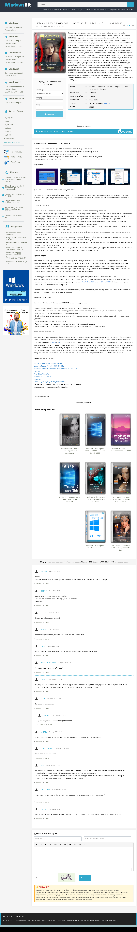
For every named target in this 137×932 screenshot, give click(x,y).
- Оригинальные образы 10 (14, 57)
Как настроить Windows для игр (16, 263)
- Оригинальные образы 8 (13, 73)
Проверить (49, 114)
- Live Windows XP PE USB (13, 92)
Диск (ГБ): (39, 105)
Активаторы (17, 156)
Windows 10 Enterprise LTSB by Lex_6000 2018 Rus (120, 547)
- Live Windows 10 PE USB (13, 62)
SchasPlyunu (46, 749)
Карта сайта (7, 916)
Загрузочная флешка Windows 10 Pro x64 (12, 201)
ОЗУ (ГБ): (39, 98)
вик (42, 765)
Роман (43, 629)
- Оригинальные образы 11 (14, 27)
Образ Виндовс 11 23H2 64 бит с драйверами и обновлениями (14, 187)
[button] (37, 844)
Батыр (43, 613)
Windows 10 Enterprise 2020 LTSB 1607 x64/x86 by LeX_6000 (95, 450)
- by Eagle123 (9, 138)
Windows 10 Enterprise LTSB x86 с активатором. (95, 546)
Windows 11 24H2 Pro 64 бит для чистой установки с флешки (15, 179)
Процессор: (40, 90)
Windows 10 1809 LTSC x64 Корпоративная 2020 (121, 449)
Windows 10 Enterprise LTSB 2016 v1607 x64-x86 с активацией (120, 499)
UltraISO (53, 342)
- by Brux (7, 128)
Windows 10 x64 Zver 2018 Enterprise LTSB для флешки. (69, 499)
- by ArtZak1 (8, 125)
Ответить (38, 584)
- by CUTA (7, 131)
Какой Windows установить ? (16, 243)
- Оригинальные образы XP (14, 86)
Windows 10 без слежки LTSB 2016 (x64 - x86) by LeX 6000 (95, 499)
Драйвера (15, 162)
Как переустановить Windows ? (14, 234)
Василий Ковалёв (48, 663)
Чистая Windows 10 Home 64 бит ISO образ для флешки (14, 209)
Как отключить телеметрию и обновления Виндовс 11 (16, 258)
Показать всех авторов (13, 142)
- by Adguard (8, 118)
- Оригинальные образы (13, 102)
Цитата (46, 584)
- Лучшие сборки (10, 30)
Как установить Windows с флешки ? (16, 238)
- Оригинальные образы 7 (13, 40)
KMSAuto (107, 103)
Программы (16, 151)
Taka (43, 679)
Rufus (61, 342)
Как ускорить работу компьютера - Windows (14, 248)
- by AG (6, 121)
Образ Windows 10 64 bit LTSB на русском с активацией (70, 450)
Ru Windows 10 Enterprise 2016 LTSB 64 (96, 282)
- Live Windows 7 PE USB (13, 46)
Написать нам (19, 916)
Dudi (43, 699)
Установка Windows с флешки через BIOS (14, 253)
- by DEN (7, 135)
